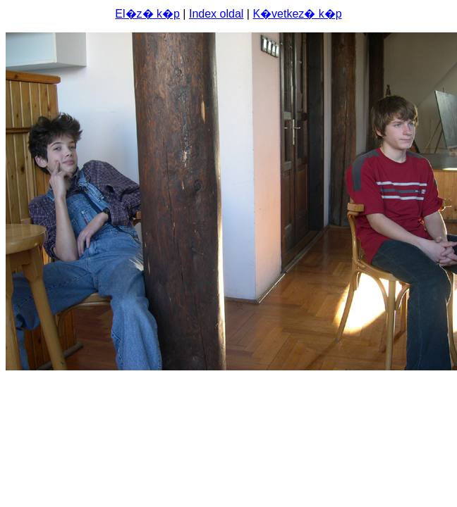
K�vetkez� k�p (296, 14)
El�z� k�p (147, 14)
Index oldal (216, 14)
